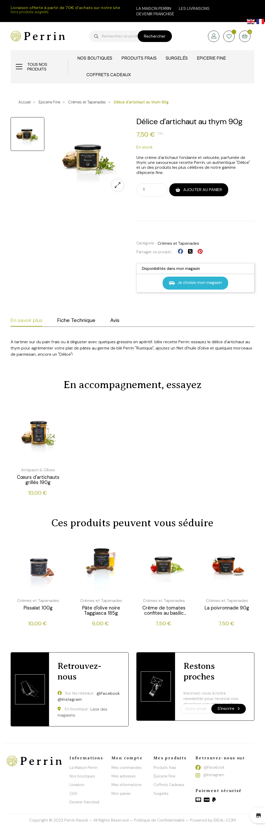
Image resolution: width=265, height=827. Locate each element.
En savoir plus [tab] (27, 320)
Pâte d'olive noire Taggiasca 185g (101, 610)
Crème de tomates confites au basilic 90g (163, 610)
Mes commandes (126, 767)
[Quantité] (147, 189)
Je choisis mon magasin (195, 283)
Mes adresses (123, 776)
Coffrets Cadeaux (169, 784)
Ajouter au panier (202, 189)
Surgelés (161, 793)
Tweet (190, 252)
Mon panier (121, 793)
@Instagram (70, 699)
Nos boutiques (82, 776)
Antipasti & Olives (38, 470)
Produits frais (165, 767)
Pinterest (200, 252)
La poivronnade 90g (227, 608)
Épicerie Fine (165, 776)
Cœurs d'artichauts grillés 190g (38, 480)
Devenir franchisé (155, 14)
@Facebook (108, 693)
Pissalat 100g (38, 608)
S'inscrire (229, 708)
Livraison (76, 784)
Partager (180, 252)
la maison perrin (153, 8)
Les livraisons (194, 8)
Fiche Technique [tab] (76, 320)
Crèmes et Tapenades (178, 243)
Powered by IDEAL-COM (213, 820)
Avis (115, 320)
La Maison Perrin (83, 767)
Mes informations (126, 784)
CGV (73, 793)
